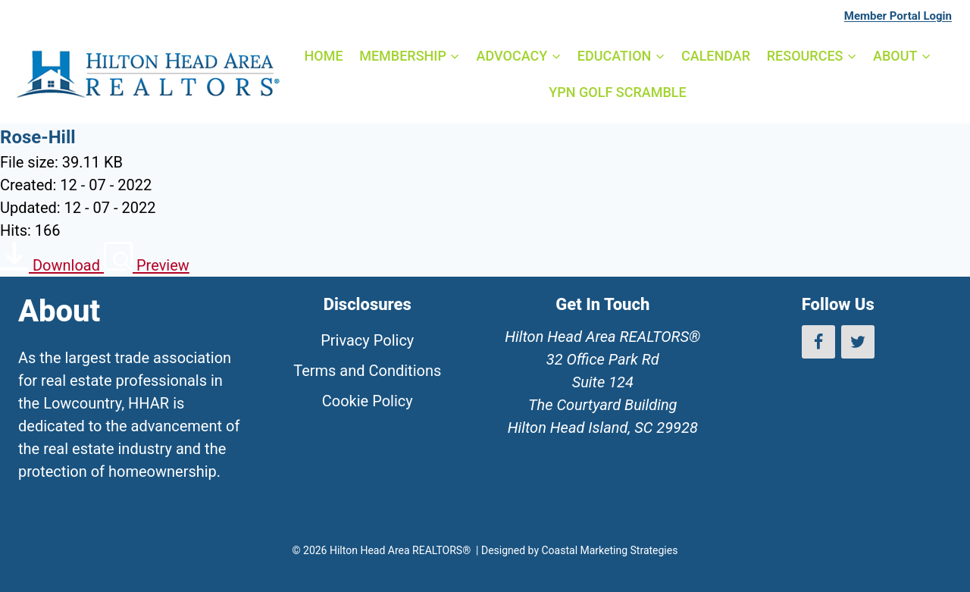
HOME (323, 56)
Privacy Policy (367, 340)
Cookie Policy (367, 401)
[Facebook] (818, 342)
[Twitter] (858, 342)
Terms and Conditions (367, 371)
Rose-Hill (38, 137)
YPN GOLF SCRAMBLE (617, 92)
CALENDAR (715, 56)
